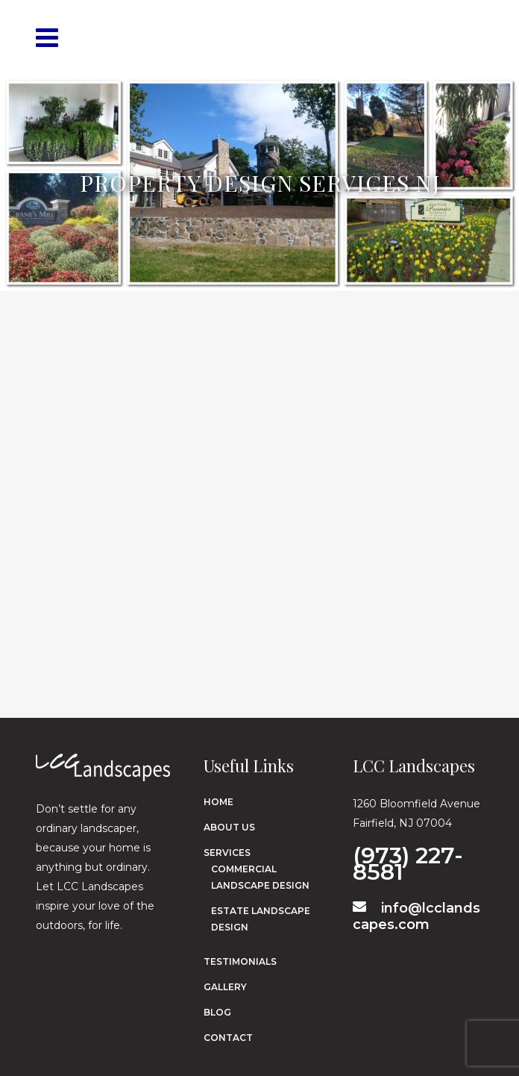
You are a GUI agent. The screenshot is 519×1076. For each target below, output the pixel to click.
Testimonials (240, 961)
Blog (217, 1012)
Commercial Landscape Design (260, 877)
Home (218, 801)
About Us (229, 827)
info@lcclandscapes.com (416, 916)
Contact (228, 1037)
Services (227, 852)
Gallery (225, 986)
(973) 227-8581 (408, 861)
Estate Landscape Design (260, 919)
